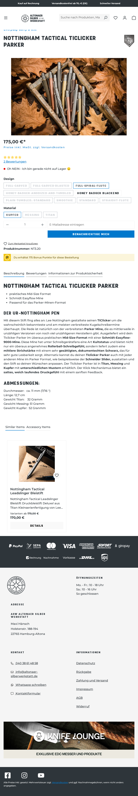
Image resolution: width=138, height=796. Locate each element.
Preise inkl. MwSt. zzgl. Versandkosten (34, 147)
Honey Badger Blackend (98, 193)
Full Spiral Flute (92, 186)
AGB (79, 697)
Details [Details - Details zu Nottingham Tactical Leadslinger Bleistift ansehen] (36, 525)
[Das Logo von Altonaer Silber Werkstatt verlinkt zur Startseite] (33, 18)
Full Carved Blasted (52, 186)
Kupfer (13, 215)
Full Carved (17, 186)
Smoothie (65, 200)
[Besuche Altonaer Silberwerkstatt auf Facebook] (8, 775)
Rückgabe (83, 672)
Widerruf (82, 706)
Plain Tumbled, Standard (29, 200)
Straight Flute (116, 200)
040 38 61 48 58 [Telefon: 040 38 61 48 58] (24, 663)
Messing (33, 215)
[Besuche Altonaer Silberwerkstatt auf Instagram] (24, 775)
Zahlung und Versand (92, 680)
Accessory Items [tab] (38, 427)
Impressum (84, 689)
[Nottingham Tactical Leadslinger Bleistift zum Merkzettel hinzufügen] (56, 475)
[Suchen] (105, 17)
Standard (88, 200)
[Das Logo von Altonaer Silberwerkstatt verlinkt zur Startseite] (36, 585)
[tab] (14, 273)
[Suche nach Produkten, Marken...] (80, 17)
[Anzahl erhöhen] (42, 224)
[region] (69, 96)
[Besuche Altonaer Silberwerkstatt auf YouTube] (41, 775)
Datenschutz (85, 663)
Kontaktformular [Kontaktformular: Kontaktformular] (26, 693)
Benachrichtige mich (91, 234)
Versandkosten (60, 782)
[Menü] (6, 17)
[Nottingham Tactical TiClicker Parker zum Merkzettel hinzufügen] (21, 243)
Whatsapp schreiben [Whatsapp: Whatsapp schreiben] (28, 685)
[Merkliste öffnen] (115, 18)
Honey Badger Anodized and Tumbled (39, 193)
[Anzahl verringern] (7, 224)
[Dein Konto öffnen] (125, 18)
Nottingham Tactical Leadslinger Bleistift (27, 491)
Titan (51, 215)
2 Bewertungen (15, 161)
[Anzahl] (25, 224)
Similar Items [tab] (15, 427)
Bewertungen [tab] (36, 273)
